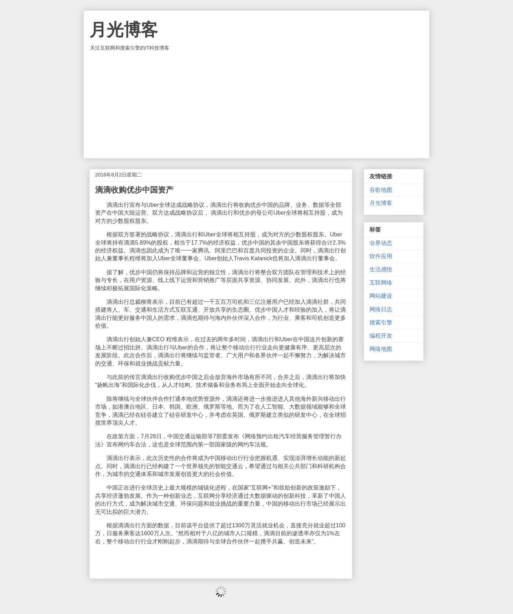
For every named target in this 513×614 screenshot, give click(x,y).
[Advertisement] (256, 105)
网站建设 (380, 296)
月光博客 (123, 29)
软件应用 (380, 256)
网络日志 (380, 309)
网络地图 (380, 349)
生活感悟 (380, 269)
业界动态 (380, 243)
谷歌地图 (380, 190)
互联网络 (380, 283)
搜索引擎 (380, 322)
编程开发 (380, 336)
